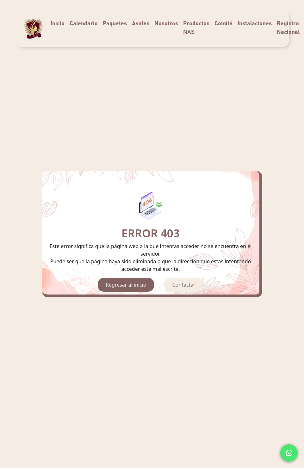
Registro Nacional (288, 28)
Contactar (183, 284)
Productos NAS (196, 28)
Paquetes (115, 24)
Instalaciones (255, 24)
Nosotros (166, 24)
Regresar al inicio (126, 284)
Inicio (58, 24)
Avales (140, 24)
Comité (223, 24)
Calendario (84, 24)
